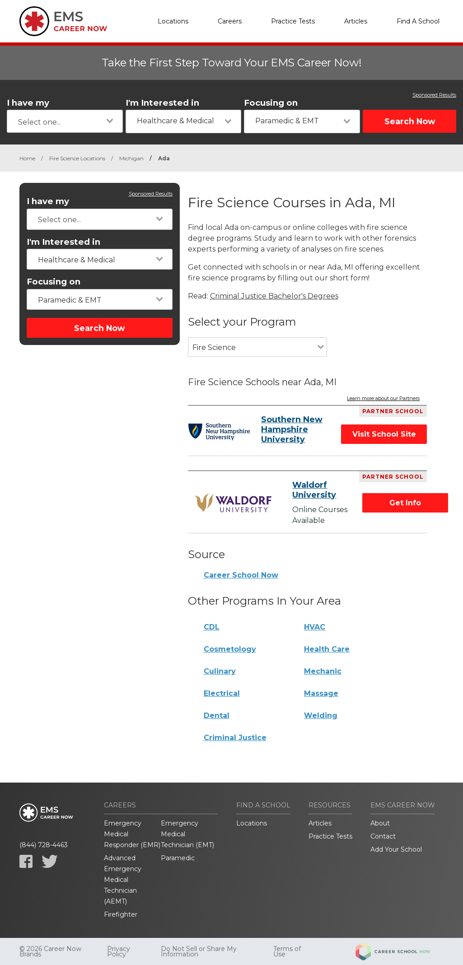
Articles (355, 21)
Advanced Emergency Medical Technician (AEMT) (122, 879)
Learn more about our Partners (383, 398)
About (380, 823)
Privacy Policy (118, 951)
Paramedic (178, 858)
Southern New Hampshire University (292, 429)
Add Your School (396, 849)
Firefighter (120, 914)
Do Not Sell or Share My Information (199, 951)
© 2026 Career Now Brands (50, 951)
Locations (173, 21)
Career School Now (241, 575)
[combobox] (64, 121)
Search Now (409, 121)
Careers (230, 21)
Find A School (418, 21)
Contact (383, 836)
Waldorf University (314, 490)
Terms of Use (287, 951)
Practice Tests (293, 21)
